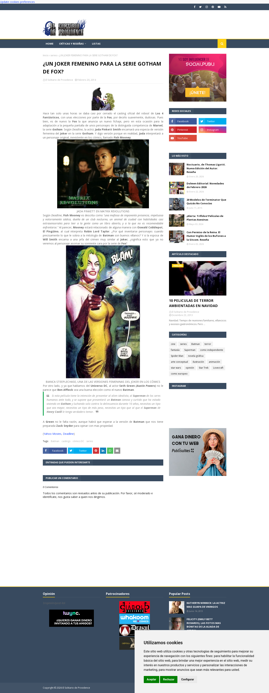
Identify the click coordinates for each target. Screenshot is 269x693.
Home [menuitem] (49, 43)
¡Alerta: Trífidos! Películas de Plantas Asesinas (205, 217)
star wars (176, 367)
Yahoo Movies (52, 434)
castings (66, 441)
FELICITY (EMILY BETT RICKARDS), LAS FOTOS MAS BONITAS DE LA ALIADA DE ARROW (204, 624)
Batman (55, 441)
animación (214, 361)
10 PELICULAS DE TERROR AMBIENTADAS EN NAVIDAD (193, 303)
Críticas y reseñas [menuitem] (71, 43)
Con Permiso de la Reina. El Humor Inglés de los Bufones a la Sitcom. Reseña (206, 235)
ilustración (198, 361)
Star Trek (203, 367)
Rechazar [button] (168, 679)
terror (208, 344)
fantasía (175, 350)
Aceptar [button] (151, 679)
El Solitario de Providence (59, 79)
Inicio (46, 55)
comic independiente (211, 350)
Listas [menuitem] (96, 43)
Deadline (68, 434)
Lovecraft (218, 367)
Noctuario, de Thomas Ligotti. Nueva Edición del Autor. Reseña (206, 168)
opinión (190, 367)
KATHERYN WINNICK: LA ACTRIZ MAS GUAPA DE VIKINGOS (206, 604)
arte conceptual (179, 361)
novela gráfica (195, 355)
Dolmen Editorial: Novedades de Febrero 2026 (205, 185)
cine (173, 344)
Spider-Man (177, 355)
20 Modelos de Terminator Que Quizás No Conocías (206, 201)
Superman (189, 350)
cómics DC (78, 441)
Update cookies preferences (17, 2)
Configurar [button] (187, 679)
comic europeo (179, 373)
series (53, 55)
